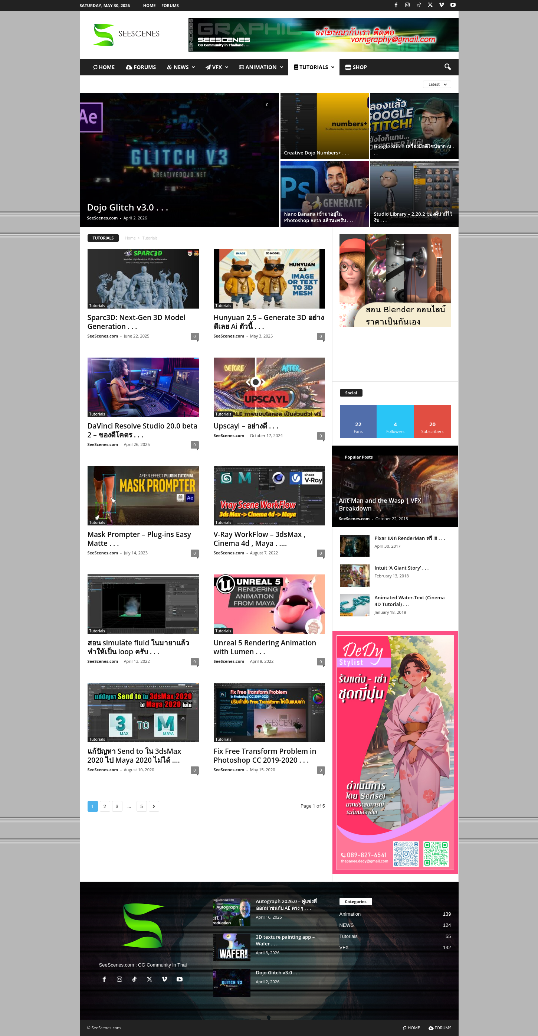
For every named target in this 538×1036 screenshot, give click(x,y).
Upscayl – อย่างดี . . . (246, 426)
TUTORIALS (314, 67)
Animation (261, 67)
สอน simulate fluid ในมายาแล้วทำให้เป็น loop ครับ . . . (139, 647)
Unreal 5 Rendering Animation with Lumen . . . (265, 647)
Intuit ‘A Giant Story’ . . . (402, 567)
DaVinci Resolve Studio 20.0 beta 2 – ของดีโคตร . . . (143, 430)
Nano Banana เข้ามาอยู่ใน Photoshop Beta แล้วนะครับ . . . (319, 217)
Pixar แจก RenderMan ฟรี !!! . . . (410, 538)
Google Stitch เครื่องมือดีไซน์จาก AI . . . (414, 149)
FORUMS (170, 5)
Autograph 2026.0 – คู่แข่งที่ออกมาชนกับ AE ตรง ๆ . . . (286, 904)
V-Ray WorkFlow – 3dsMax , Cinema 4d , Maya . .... (260, 539)
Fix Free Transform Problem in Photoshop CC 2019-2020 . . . (265, 755)
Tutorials (97, 305)
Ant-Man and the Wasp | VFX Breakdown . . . (380, 504)
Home (130, 238)
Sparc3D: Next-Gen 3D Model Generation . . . (137, 322)
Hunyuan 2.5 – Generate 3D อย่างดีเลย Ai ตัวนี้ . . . (269, 322)
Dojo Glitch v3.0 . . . (127, 207)
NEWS (181, 67)
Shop (356, 67)
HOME (149, 5)
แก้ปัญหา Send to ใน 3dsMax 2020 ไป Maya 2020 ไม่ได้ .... (134, 755)
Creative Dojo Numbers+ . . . (316, 152)
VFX (217, 67)
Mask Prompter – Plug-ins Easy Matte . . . (139, 539)
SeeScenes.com (102, 218)
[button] (447, 67)
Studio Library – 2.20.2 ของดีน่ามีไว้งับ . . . (413, 217)
